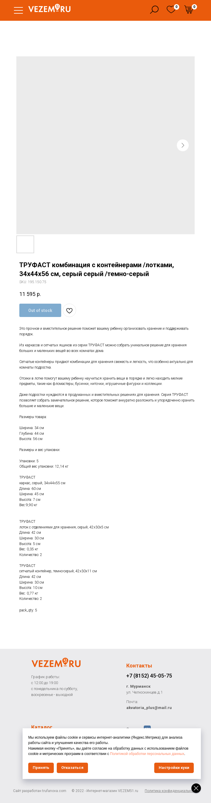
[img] (171, 9)
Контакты (139, 665)
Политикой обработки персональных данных (147, 754)
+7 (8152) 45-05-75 (149, 676)
